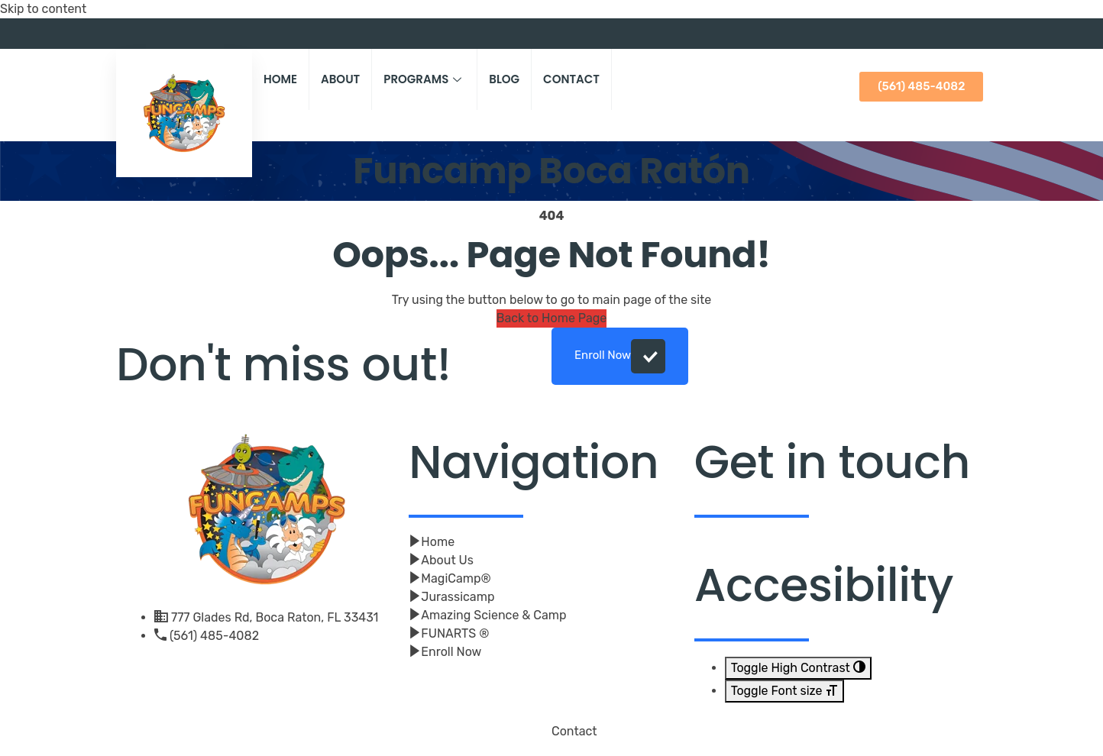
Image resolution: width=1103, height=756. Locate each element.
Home (280, 79)
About (340, 79)
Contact (571, 79)
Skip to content (43, 9)
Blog (504, 79)
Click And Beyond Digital (343, 739)
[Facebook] (952, 33)
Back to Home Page (552, 318)
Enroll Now (619, 356)
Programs (424, 79)
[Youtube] (975, 33)
